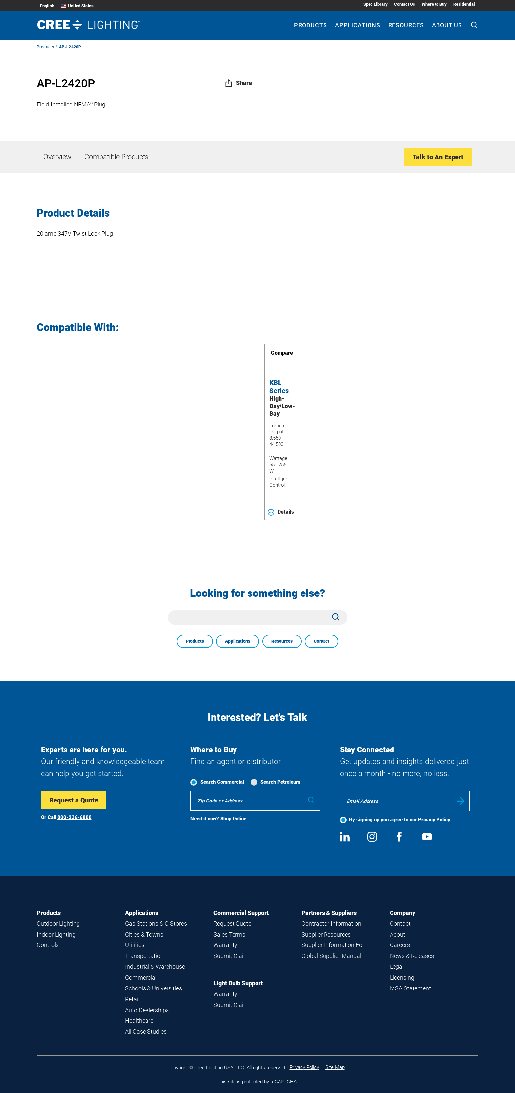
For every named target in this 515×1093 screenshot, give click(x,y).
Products (45, 47)
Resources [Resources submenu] (406, 25)
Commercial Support (241, 912)
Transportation (144, 955)
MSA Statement (410, 988)
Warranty (225, 945)
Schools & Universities (153, 988)
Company (402, 912)
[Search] (474, 25)
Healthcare (139, 1020)
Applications (237, 641)
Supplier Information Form (335, 945)
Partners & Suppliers (329, 912)
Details (281, 512)
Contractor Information (331, 923)
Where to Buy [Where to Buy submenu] (434, 4)
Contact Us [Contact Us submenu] (404, 4)
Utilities (134, 945)
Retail (132, 999)
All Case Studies (146, 1031)
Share (238, 83)
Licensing (402, 977)
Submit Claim (231, 955)
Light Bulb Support (238, 983)
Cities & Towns (144, 934)
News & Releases (412, 955)
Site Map (335, 1067)
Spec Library (375, 4)
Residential (464, 4)
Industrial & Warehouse (155, 966)
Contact (321, 641)
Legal (397, 966)
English (47, 5)
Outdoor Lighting (58, 923)
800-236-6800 (74, 817)
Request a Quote (73, 800)
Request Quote (232, 923)
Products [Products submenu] (310, 25)
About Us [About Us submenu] (447, 25)
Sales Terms (229, 934)
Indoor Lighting (56, 934)
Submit (461, 801)
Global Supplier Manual (331, 955)
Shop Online (233, 819)
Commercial (141, 977)
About (397, 934)
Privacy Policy (434, 820)
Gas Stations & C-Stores (156, 923)
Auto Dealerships (147, 1010)
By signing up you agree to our (399, 820)
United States (77, 5)
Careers (400, 945)
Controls (48, 945)
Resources (282, 641)
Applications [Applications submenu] (357, 25)
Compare (272, 353)
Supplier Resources (326, 934)
